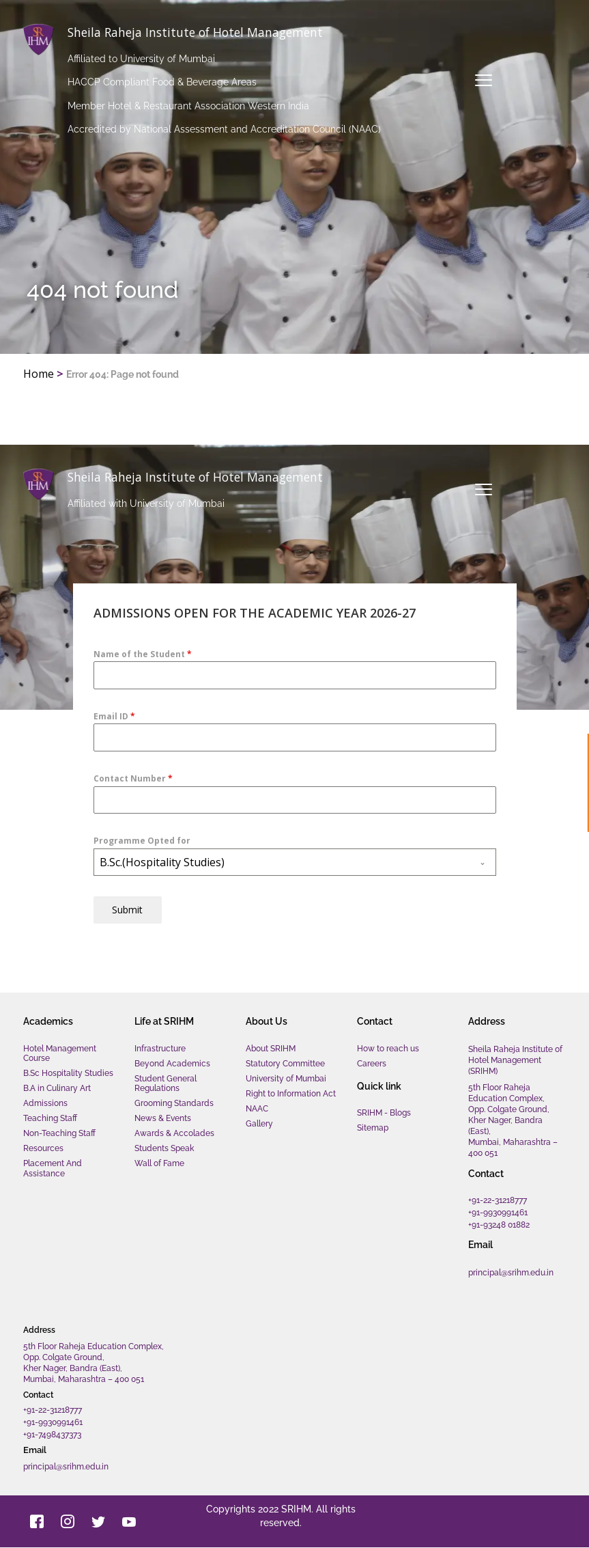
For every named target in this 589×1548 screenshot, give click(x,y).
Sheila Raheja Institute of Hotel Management (212, 32)
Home (38, 373)
